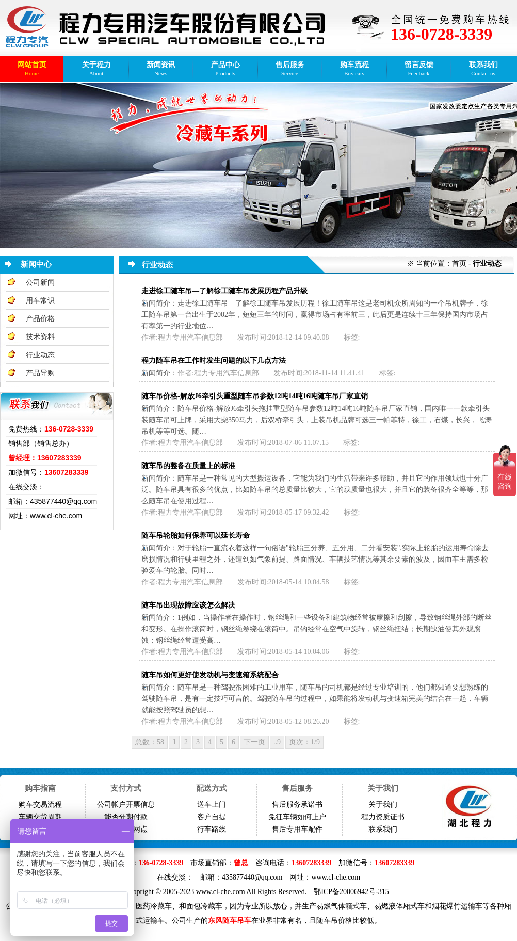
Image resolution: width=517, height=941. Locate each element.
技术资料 (40, 337)
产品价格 (40, 319)
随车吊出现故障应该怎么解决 (188, 605)
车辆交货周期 (40, 817)
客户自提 (211, 817)
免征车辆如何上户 (297, 817)
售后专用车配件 (297, 829)
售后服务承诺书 (297, 804)
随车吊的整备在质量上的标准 (188, 466)
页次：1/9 (304, 742)
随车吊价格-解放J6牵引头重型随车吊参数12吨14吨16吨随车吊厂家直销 (254, 396)
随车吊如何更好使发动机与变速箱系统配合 (210, 675)
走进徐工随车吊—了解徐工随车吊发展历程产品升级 (224, 291)
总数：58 (149, 742)
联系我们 (382, 829)
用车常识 (40, 301)
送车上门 (211, 804)
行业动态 (40, 355)
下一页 (254, 742)
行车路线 (211, 829)
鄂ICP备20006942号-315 (351, 892)
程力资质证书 (383, 817)
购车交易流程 (40, 804)
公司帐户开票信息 (126, 804)
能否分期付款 (126, 817)
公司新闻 (40, 282)
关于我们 (382, 804)
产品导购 (40, 373)
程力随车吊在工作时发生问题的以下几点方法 (213, 360)
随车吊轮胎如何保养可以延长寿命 (195, 535)
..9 (277, 742)
